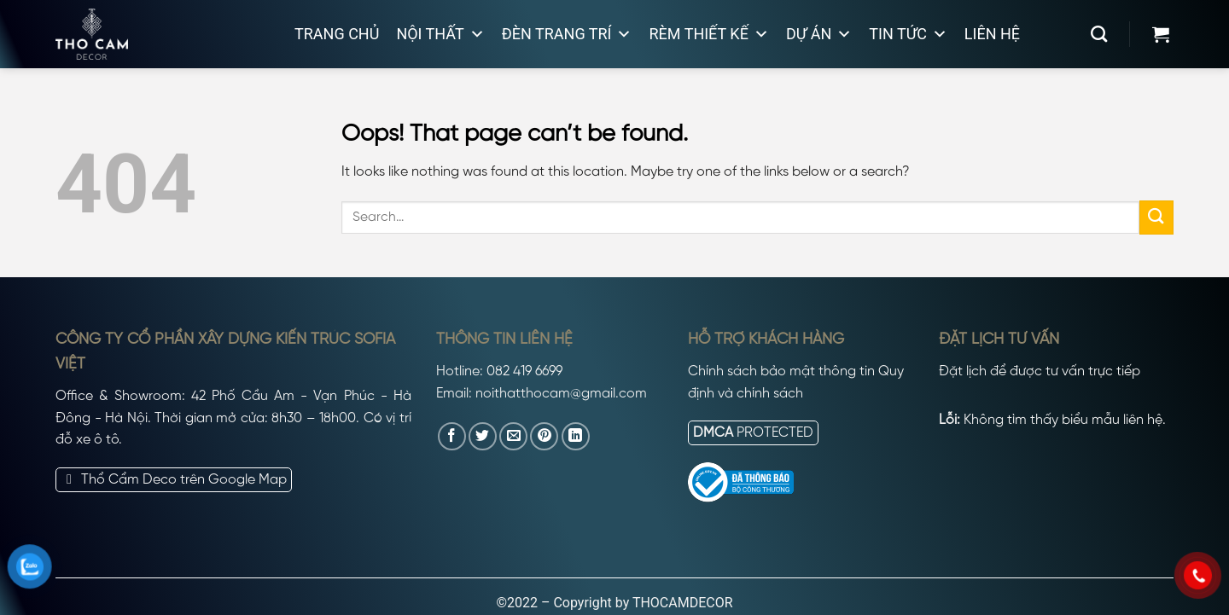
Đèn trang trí (567, 34)
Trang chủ (336, 34)
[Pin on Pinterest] (544, 436)
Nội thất (440, 34)
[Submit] (1156, 217)
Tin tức (908, 34)
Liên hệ (992, 34)
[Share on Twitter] (483, 436)
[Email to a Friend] (513, 436)
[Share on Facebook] (452, 436)
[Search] (1098, 33)
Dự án (819, 34)
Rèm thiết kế (708, 34)
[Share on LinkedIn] (576, 436)
